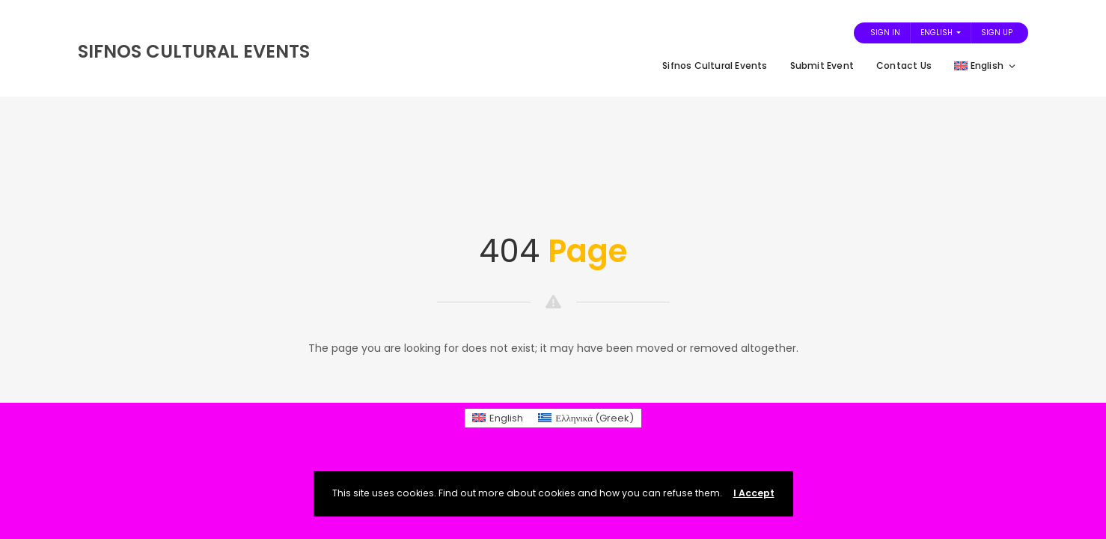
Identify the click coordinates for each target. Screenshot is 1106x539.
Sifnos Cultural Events (714, 65)
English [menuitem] (506, 418)
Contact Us (904, 65)
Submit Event (822, 65)
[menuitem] (498, 418)
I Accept (753, 493)
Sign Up (996, 32)
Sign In (885, 32)
